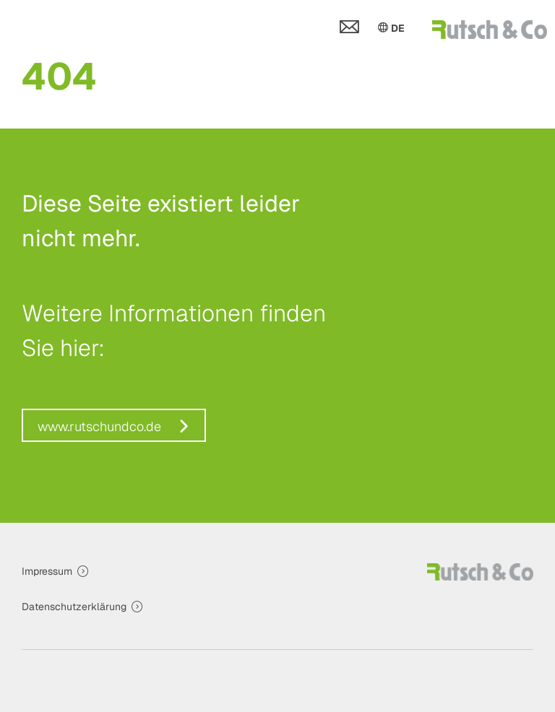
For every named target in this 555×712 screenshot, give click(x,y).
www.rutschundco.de (99, 426)
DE (390, 27)
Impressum (47, 571)
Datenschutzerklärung (74, 606)
